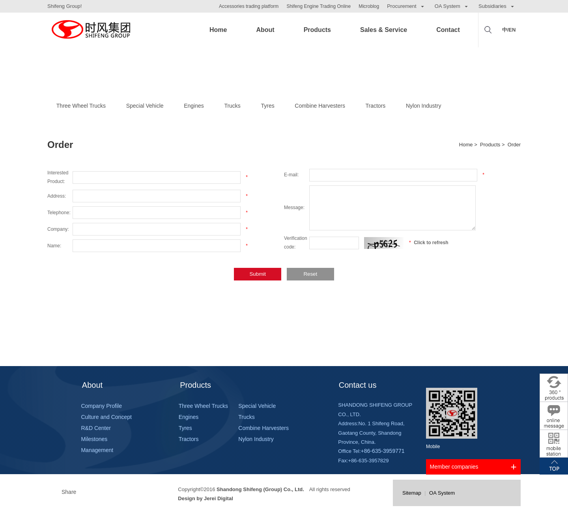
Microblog (369, 6)
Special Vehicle (145, 106)
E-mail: (291, 175)
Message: (294, 207)
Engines (194, 106)
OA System (442, 493)
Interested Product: (57, 177)
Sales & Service (383, 29)
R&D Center (95, 428)
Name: (54, 246)
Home (218, 29)
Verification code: (295, 243)
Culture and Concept (106, 417)
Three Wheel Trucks (81, 106)
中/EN (509, 30)
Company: (58, 229)
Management (97, 450)
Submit (257, 274)
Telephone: (59, 212)
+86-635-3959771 (383, 451)
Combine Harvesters (320, 106)
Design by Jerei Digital (205, 498)
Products (317, 29)
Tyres (267, 106)
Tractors (376, 106)
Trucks (232, 106)
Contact (448, 29)
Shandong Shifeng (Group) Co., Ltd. (260, 489)
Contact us (345, 385)
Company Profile (101, 406)
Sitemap (411, 493)
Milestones (94, 439)
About (265, 29)
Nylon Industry (423, 106)
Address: (56, 196)
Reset (310, 274)
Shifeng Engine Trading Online (318, 6)
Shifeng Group (90, 30)
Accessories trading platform (248, 6)
